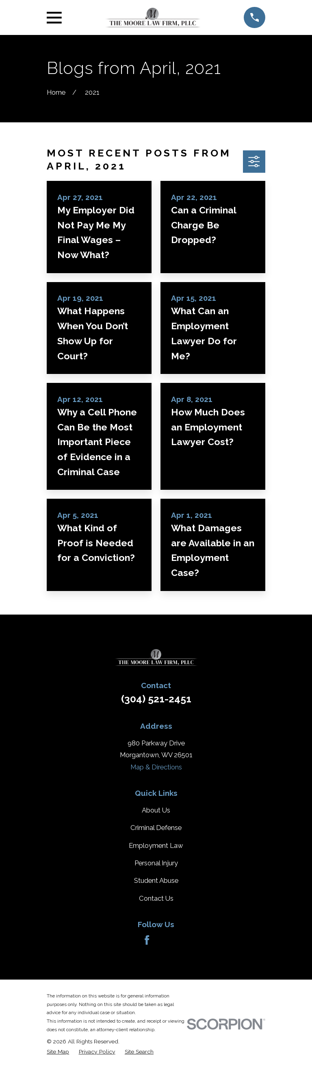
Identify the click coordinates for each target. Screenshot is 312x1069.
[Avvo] (165, 940)
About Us (156, 810)
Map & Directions (156, 767)
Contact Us (156, 898)
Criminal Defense (156, 827)
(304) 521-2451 (156, 699)
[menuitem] (58, 1052)
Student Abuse (156, 880)
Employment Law (156, 845)
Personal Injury (156, 863)
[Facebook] (147, 940)
